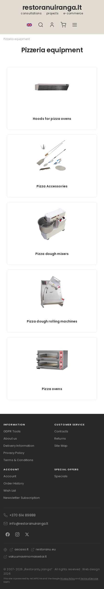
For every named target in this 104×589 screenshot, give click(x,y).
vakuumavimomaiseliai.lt (25, 556)
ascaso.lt (18, 549)
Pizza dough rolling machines (52, 321)
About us (10, 438)
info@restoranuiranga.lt (28, 523)
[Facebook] (7, 534)
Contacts (61, 431)
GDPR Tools (12, 431)
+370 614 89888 (22, 515)
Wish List (9, 490)
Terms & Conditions (18, 460)
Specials (60, 476)
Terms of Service (89, 578)
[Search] (41, 25)
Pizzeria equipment (16, 39)
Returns (60, 438)
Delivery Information (18, 445)
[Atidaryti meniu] (75, 25)
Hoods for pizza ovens (52, 118)
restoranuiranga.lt (52, 7)
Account (9, 476)
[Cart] (63, 25)
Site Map (60, 445)
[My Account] (52, 25)
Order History (13, 483)
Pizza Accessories (52, 186)
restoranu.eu (43, 549)
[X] (27, 534)
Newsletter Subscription (21, 498)
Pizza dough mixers (52, 253)
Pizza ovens (52, 389)
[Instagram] (17, 534)
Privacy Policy (13, 453)
